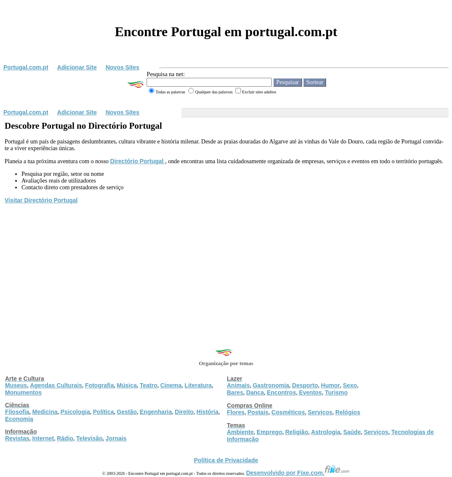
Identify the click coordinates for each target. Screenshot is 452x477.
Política (103, 411)
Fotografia (99, 385)
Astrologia (325, 432)
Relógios (347, 412)
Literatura (198, 385)
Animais (238, 385)
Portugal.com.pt (25, 67)
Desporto (305, 385)
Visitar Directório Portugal (41, 200)
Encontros (281, 392)
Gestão (126, 411)
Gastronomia (271, 385)
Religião (296, 432)
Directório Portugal (137, 161)
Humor (330, 385)
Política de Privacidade (226, 460)
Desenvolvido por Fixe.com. (298, 472)
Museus (16, 385)
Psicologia (75, 411)
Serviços (320, 412)
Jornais (116, 438)
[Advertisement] (226, 268)
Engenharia (156, 411)
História (207, 411)
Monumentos (23, 392)
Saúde (352, 432)
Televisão (89, 438)
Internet (43, 438)
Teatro (149, 385)
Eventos (310, 392)
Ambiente (240, 432)
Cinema (171, 385)
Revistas (17, 438)
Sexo (350, 385)
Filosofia (17, 411)
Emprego (269, 432)
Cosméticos (288, 412)
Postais (258, 412)
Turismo (336, 392)
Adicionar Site (77, 67)
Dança (255, 392)
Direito (184, 411)
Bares (235, 392)
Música (126, 385)
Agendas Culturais (56, 385)
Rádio (65, 438)
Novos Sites (122, 67)
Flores (236, 412)
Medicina (45, 411)
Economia (19, 419)
